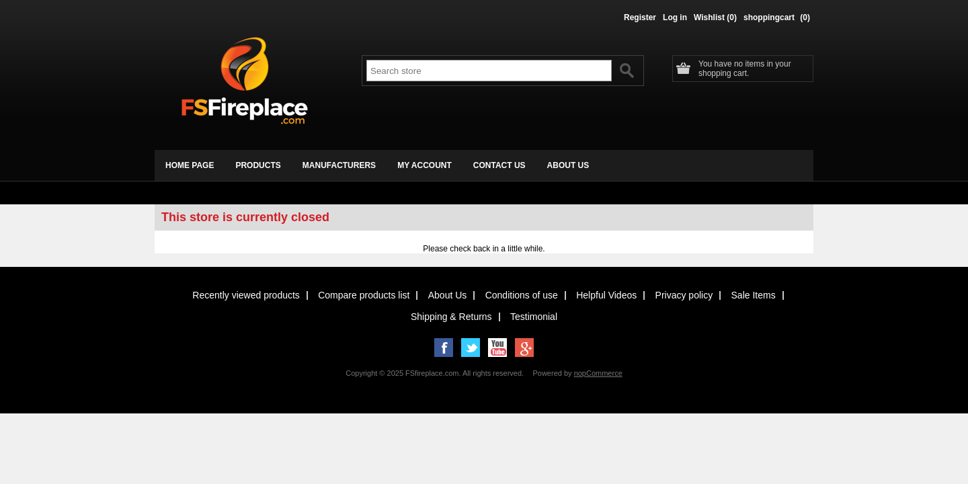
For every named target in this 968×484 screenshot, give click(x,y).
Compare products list (363, 295)
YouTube (497, 347)
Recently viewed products (246, 295)
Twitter (470, 347)
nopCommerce (598, 373)
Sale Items (753, 295)
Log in (675, 17)
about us (568, 165)
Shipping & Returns (451, 316)
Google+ (524, 347)
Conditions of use (521, 295)
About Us (447, 295)
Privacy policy (684, 295)
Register (640, 17)
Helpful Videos (606, 295)
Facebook (444, 347)
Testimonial (533, 316)
